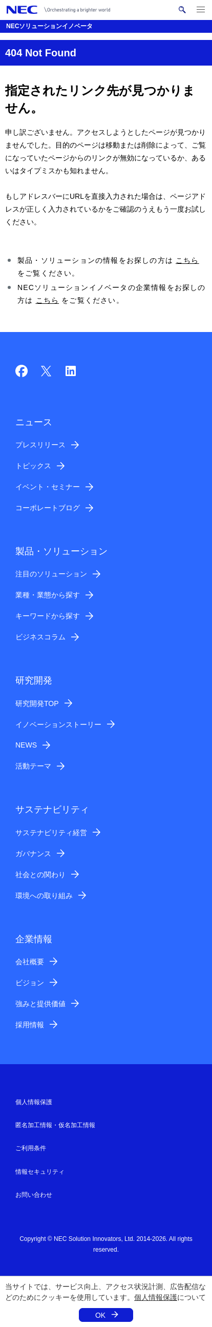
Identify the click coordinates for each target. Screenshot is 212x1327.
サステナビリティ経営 (51, 832)
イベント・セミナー (47, 487)
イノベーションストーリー (58, 724)
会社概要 (29, 962)
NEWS (26, 745)
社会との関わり (40, 874)
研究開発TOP (37, 703)
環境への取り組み (44, 895)
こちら (187, 260)
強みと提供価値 (40, 1004)
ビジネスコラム (40, 637)
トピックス (33, 466)
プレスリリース (40, 445)
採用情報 (29, 1025)
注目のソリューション (51, 574)
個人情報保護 (155, 1297)
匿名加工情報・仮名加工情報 (55, 1125)
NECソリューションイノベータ (49, 26)
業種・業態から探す (47, 595)
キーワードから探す (47, 616)
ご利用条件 (30, 1148)
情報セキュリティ (40, 1171)
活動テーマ (33, 766)
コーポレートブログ (47, 508)
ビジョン (29, 983)
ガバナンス (33, 853)
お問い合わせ (33, 1194)
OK (100, 1315)
